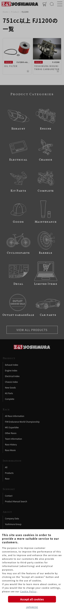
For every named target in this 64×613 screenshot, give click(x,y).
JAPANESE (32, 607)
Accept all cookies (32, 599)
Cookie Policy (28, 591)
